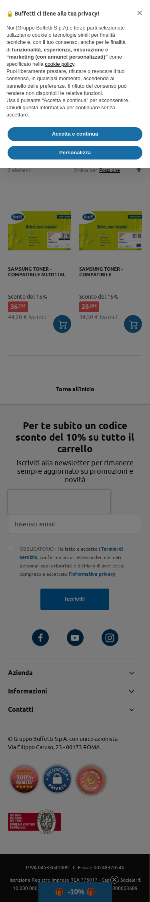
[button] (139, 12)
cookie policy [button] (59, 64)
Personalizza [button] (75, 153)
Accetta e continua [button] (75, 134)
